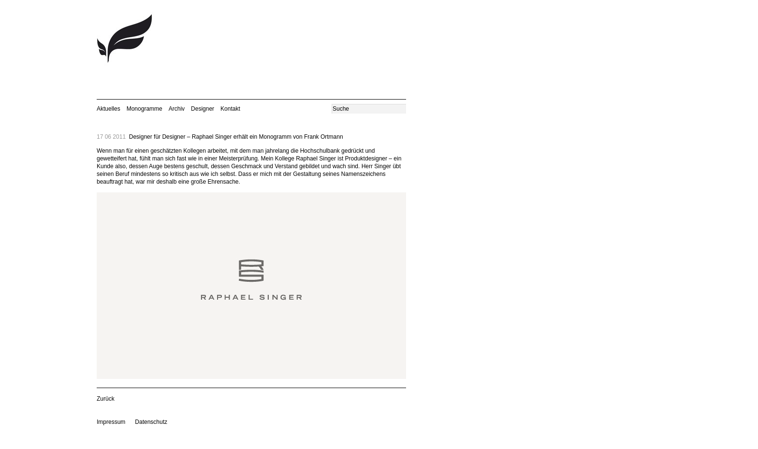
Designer (202, 108)
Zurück (106, 398)
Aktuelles (108, 108)
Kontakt (230, 108)
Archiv (177, 108)
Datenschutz (151, 422)
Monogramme (144, 108)
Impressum (111, 422)
